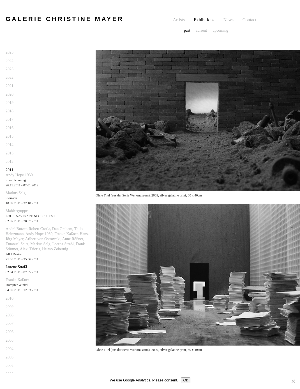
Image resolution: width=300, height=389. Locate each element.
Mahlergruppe (17, 211)
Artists (179, 19)
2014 (9, 145)
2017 (9, 119)
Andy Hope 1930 (19, 175)
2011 (9, 170)
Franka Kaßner (17, 280)
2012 (9, 161)
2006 (9, 332)
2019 (9, 103)
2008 (9, 315)
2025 (9, 52)
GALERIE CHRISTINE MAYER (65, 18)
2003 (9, 357)
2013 (9, 153)
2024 (9, 61)
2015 (9, 136)
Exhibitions (204, 19)
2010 (9, 298)
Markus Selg (16, 193)
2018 (9, 111)
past (187, 30)
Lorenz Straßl (16, 267)
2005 (9, 340)
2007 (9, 323)
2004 (9, 349)
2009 (9, 307)
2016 (9, 128)
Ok (185, 380)
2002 (9, 365)
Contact (250, 19)
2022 (9, 77)
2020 (9, 94)
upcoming (220, 30)
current (201, 30)
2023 (9, 69)
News (228, 19)
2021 (9, 86)
